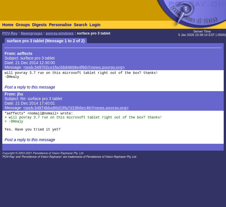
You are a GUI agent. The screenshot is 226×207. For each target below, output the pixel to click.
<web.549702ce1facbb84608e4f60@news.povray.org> (74, 67)
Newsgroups (32, 33)
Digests (39, 24)
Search (80, 24)
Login (94, 24)
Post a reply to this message (30, 87)
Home (8, 24)
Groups (23, 24)
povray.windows (60, 33)
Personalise (60, 24)
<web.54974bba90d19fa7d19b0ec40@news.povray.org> (76, 108)
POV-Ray (10, 33)
